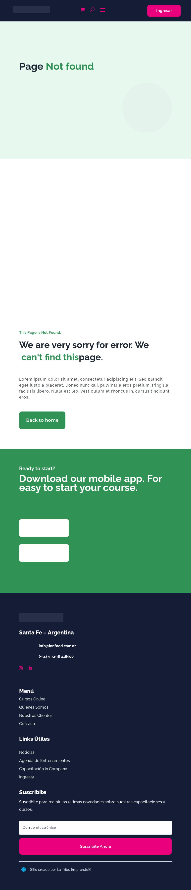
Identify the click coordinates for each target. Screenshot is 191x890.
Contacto (28, 723)
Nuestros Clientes (35, 715)
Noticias (27, 752)
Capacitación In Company (43, 768)
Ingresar (164, 10)
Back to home (42, 420)
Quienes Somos (33, 707)
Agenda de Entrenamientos (44, 760)
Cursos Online (32, 699)
